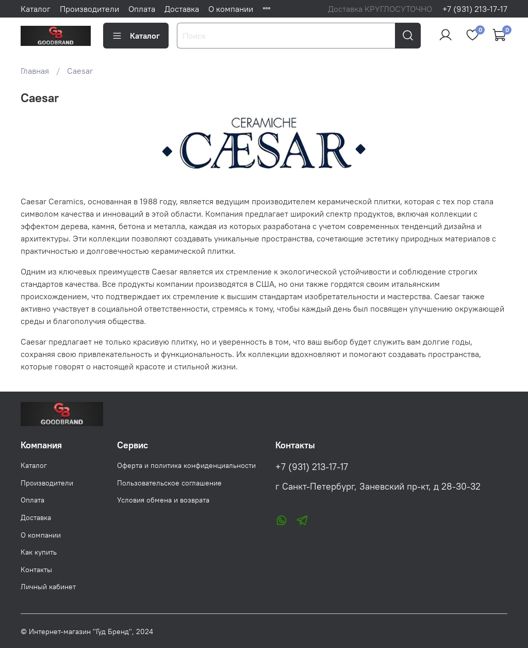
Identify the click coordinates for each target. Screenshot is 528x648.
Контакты (36, 569)
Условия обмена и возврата (163, 500)
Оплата (141, 9)
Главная (35, 71)
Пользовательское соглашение (169, 483)
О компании (230, 9)
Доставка (181, 9)
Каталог (36, 9)
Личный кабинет (48, 586)
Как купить (39, 552)
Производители (89, 9)
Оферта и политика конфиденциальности (186, 465)
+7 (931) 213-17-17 (474, 9)
